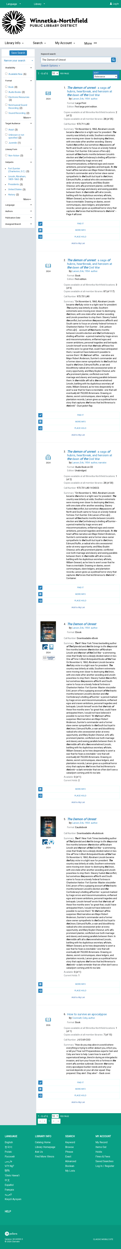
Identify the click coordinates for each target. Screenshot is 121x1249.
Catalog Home (43, 1142)
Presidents (13, 184)
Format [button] (8, 80)
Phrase (69, 1151)
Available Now (16, 74)
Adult (11, 129)
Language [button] (9, 205)
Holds (98, 1151)
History (11, 194)
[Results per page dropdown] (55, 73)
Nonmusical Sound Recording (18, 106)
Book (11, 87)
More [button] (90, 43)
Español (9, 1184)
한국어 (8, 1147)
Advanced (70, 1161)
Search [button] (39, 43)
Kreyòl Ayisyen (13, 1199)
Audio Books (15, 92)
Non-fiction (14, 155)
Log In (116, 4)
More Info (62, 230)
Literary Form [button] (11, 149)
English (9, 1142)
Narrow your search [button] (14, 60)
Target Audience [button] (12, 123)
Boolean (69, 1166)
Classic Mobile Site (103, 1239)
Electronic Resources (19, 97)
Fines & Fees (102, 1156)
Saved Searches (104, 1161)
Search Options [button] (50, 65)
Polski (8, 1151)
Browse (69, 1147)
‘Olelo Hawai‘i (12, 1175)
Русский (9, 1156)
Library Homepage (45, 1147)
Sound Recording (17, 113)
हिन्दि (7, 1170)
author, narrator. (89, 462)
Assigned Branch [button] (13, 224)
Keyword (70, 1142)
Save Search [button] (18, 52)
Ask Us (39, 1151)
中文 (7, 1180)
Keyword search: (49, 54)
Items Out (100, 1147)
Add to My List (78, 243)
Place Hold (62, 237)
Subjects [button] (9, 162)
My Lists (70, 1170)
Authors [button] (9, 211)
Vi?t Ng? (9, 1166)
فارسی (8, 1161)
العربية (8, 1194)
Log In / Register (104, 1166)
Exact (68, 1156)
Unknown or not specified (16, 136)
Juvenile (13, 143)
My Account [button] (65, 43)
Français (9, 1189)
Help (8, 1211)
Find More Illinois (44, 1156)
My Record (101, 1142)
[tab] (18, 60)
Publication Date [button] (12, 218)
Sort (96, 73)
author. (85, 98)
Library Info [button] (14, 43)
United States (15, 189)
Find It (61, 224)
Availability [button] (10, 67)
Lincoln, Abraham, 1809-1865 (17, 178)
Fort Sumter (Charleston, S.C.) (16, 170)
